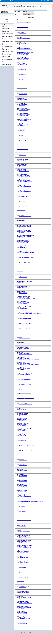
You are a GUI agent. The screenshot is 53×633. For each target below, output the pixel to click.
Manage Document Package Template (26, 181)
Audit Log (18, 47)
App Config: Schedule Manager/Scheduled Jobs (27, 445)
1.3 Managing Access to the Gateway (23, 255)
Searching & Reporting (23, 84)
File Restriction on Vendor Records (23, 616)
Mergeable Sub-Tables (20, 342)
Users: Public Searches (23, 303)
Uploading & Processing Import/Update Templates (25, 428)
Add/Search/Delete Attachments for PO (23, 286)
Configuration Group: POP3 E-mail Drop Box (24, 545)
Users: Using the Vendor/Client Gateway (26, 262)
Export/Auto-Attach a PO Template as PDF (24, 306)
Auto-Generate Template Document (23, 586)
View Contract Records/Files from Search (24, 225)
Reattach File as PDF (20, 474)
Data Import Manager (23, 420)
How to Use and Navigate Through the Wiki (24, 22)
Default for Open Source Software (22, 621)
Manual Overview (22, 44)
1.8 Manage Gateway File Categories (23, 591)
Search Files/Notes (23, 125)
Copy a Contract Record (21, 103)
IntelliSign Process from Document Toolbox (24, 393)
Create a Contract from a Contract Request (24, 194)
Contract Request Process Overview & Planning (25, 52)
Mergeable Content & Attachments (22, 347)
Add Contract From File (21, 210)
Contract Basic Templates (24, 206)
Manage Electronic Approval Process (26, 318)
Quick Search (22, 232)
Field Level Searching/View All (22, 118)
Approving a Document (21, 499)
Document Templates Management (24, 175)
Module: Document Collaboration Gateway (25, 399)
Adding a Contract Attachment (22, 88)
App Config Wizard (23, 69)
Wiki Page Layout (20, 62)
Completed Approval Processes (22, 332)
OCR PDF (18, 479)
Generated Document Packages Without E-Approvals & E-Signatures (30, 313)
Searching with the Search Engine (22, 606)
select (12, 9)
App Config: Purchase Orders (22, 276)
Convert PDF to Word (20, 484)
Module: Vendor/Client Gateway (24, 256)
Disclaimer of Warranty (20, 32)
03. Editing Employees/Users (21, 169)
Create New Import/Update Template (23, 423)
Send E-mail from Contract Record (22, 413)
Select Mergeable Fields (21, 179)
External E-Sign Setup (20, 433)
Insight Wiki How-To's (23, 23)
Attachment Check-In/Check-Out (22, 149)
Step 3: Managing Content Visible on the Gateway (27, 267)
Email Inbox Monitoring (21, 525)
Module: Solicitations (22, 129)
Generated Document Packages (25, 374)
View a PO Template (20, 271)
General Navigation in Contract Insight (26, 49)
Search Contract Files (20, 123)
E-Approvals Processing (21, 357)
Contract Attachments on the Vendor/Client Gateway (25, 250)
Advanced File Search (20, 581)
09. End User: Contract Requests (24, 53)
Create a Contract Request (21, 57)
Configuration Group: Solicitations (22, 189)
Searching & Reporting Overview (22, 27)
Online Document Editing (21, 611)
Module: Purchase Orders (23, 277)
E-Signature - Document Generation (25, 384)
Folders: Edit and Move (21, 464)
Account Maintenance (23, 79)
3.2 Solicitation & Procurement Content (23, 296)
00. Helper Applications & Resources (25, 597)
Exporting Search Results (21, 220)
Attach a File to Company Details (22, 113)
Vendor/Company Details (24, 110)
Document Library (20, 438)
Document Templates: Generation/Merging (25, 312)
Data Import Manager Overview (22, 418)
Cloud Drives (19, 530)
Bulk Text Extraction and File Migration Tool (24, 520)
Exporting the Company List (21, 245)
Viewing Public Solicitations (21, 301)
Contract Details (22, 105)
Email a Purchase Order (21, 291)
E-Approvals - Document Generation (25, 379)
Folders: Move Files (20, 469)
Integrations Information (24, 542)
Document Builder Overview (21, 367)
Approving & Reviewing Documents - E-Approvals (25, 398)
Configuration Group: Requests (22, 494)
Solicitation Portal (23, 140)
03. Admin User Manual (22, 33)
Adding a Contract (23, 211)
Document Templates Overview (22, 174)
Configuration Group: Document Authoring (24, 535)
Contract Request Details (24, 242)
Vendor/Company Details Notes (22, 108)
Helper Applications (20, 596)
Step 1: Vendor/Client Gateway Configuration (27, 145)
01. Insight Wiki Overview (23, 63)
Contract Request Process (24, 54)
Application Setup (20, 67)
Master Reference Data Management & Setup (27, 450)
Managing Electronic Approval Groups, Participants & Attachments (28, 316)
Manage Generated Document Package (23, 372)
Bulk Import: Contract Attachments (22, 159)
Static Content (19, 337)
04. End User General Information (24, 38)
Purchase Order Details (23, 293)
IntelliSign (21, 389)
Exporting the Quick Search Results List (23, 230)
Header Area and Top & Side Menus (25, 577)
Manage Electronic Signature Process (26, 323)
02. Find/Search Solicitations (21, 128)
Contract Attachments (23, 89)
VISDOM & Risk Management (24, 511)
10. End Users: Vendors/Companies (24, 109)
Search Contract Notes (20, 215)
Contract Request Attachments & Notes (23, 240)
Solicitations (22, 130)
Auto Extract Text (20, 408)
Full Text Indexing (20, 72)
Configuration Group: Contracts (22, 184)
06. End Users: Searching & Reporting (25, 28)
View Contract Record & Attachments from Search (25, 235)
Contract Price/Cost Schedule (22, 93)
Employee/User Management (24, 171)
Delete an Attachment (20, 489)
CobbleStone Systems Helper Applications (24, 540)
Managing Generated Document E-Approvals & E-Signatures (29, 359)
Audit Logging (19, 83)
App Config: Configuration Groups (25, 186)
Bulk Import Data (19, 154)
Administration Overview (21, 42)
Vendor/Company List (23, 247)
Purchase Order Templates (24, 272)
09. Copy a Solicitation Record (22, 164)
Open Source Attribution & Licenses (24, 622)
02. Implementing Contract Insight (24, 541)
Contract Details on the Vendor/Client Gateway (27, 252)
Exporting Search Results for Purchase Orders (24, 281)
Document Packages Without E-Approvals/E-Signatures (26, 311)
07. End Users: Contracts (23, 94)
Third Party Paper (20, 352)
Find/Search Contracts (23, 120)
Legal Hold (18, 454)
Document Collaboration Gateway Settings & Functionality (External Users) (31, 501)
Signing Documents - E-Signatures (22, 403)
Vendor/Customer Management (25, 618)
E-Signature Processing (21, 362)
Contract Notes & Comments (21, 98)
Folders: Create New (20, 459)
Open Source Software (23, 623)
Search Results (19, 37)
